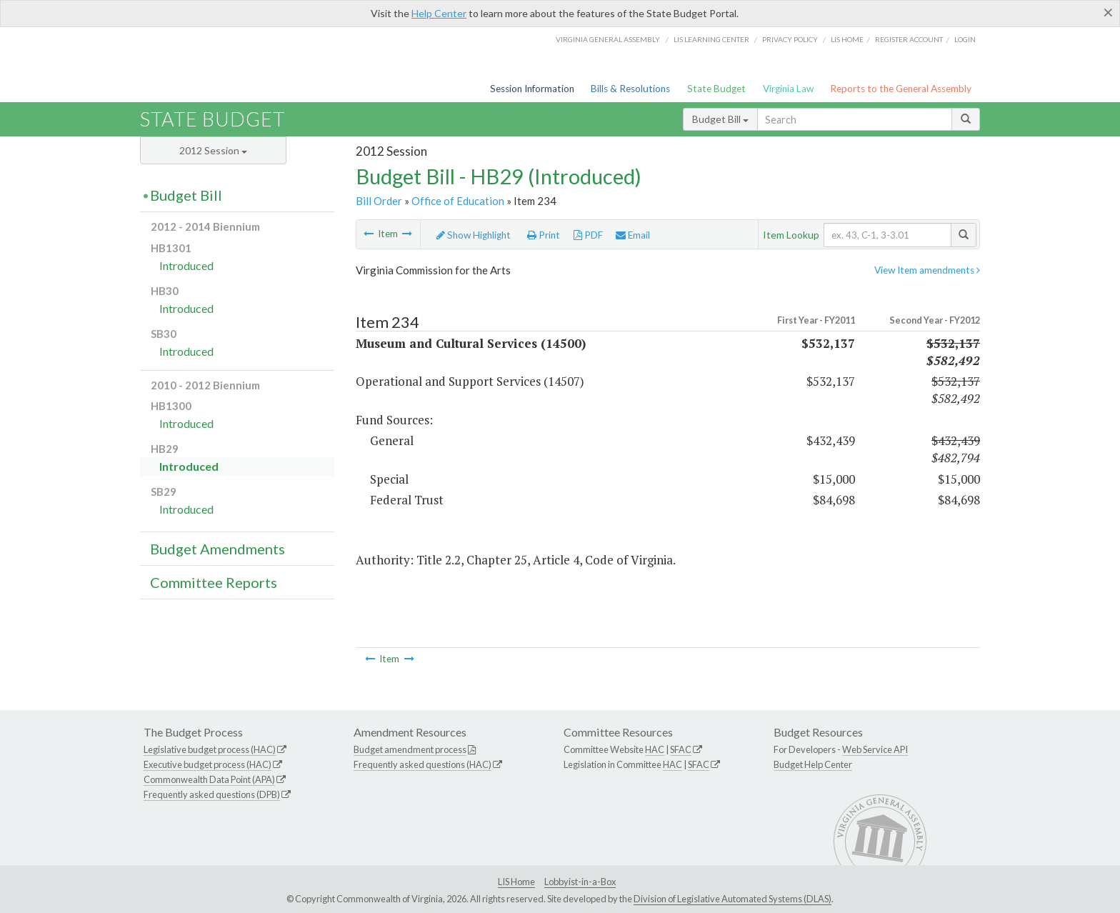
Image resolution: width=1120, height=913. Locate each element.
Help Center (438, 13)
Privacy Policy (790, 39)
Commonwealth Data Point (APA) (209, 779)
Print (543, 235)
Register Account (909, 39)
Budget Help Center (813, 764)
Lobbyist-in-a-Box (580, 881)
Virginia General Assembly (608, 39)
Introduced (186, 265)
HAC (654, 749)
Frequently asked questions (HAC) (422, 764)
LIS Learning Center (711, 39)
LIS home (847, 39)
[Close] (1108, 12)
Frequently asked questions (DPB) (212, 794)
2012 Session (213, 150)
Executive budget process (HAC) (207, 764)
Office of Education (457, 200)
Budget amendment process (410, 749)
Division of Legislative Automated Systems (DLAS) (732, 898)
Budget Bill (720, 119)
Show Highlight (473, 235)
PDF (588, 235)
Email (633, 235)
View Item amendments (927, 270)
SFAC (680, 749)
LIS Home (516, 881)
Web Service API (875, 749)
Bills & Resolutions (630, 88)
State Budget (716, 88)
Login (965, 39)
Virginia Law (788, 88)
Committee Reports (213, 582)
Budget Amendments (217, 548)
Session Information (532, 88)
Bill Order (379, 200)
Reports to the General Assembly (900, 88)
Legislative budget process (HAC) (210, 749)
